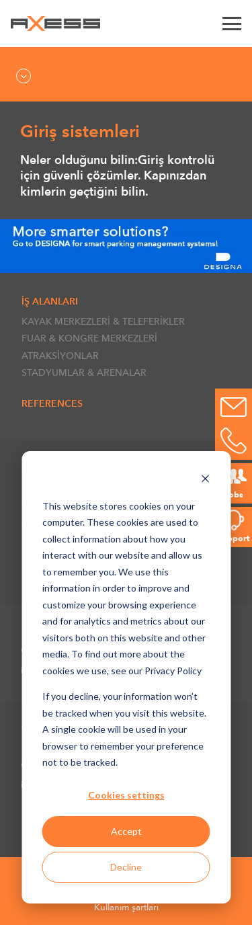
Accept (126, 831)
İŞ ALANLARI (50, 301)
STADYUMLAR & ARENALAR (84, 372)
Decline (126, 867)
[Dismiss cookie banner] (205, 480)
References (52, 403)
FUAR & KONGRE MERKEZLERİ (89, 338)
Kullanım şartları (126, 907)
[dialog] (126, 677)
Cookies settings (126, 795)
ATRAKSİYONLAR (60, 356)
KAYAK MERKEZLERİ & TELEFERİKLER (103, 321)
